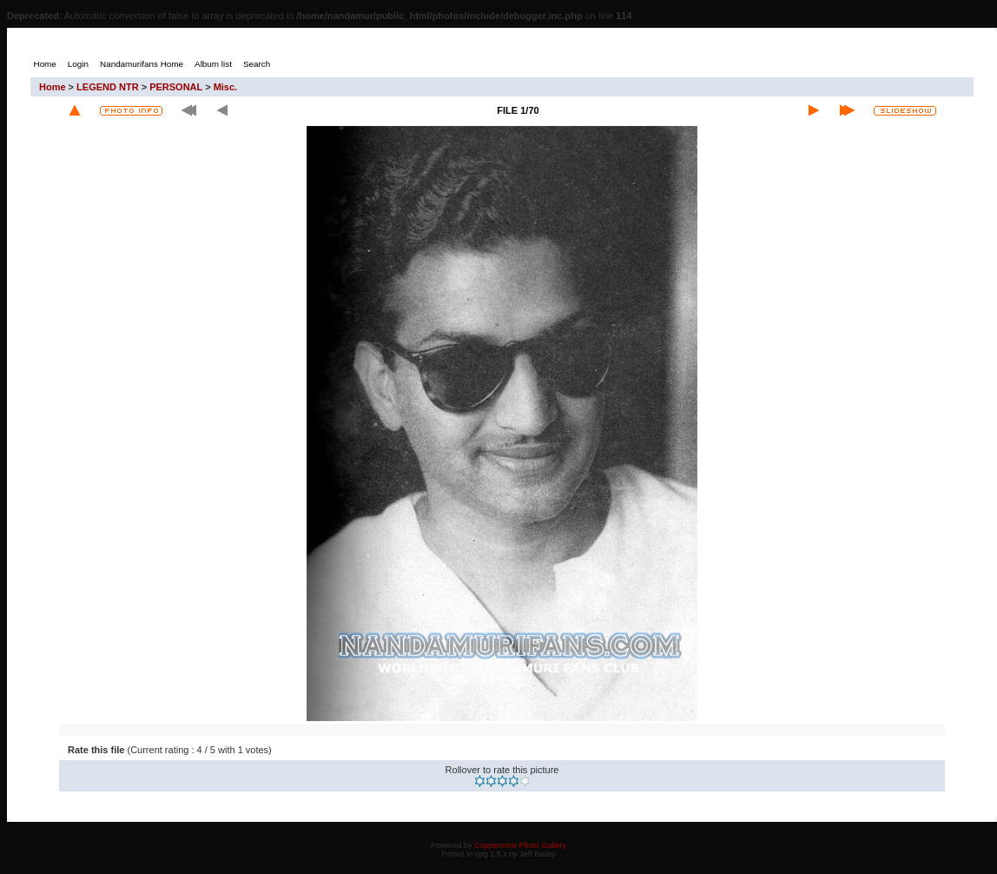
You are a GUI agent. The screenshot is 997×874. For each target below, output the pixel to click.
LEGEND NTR (107, 87)
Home (52, 87)
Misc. (226, 87)
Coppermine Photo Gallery (520, 845)
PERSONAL (175, 87)
